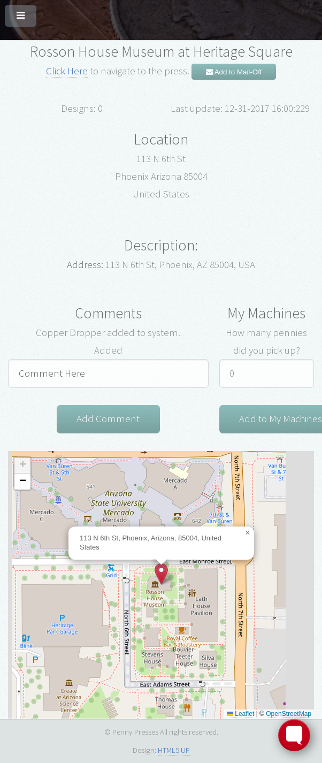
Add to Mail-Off (234, 72)
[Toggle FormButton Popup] (294, 735)
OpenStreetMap (288, 714)
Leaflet (240, 714)
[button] (161, 574)
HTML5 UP (174, 750)
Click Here (67, 71)
